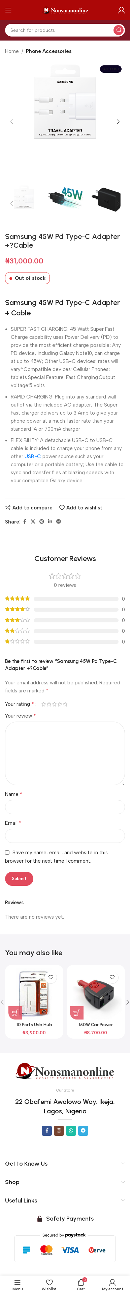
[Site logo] (65, 10)
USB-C (33, 456)
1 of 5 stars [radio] (43, 704)
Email (13, 823)
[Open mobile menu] (8, 10)
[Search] (65, 30)
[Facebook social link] (25, 522)
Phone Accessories (48, 51)
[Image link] (65, 1070)
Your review (20, 716)
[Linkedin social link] (50, 522)
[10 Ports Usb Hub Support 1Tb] (34, 994)
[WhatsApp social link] (71, 1131)
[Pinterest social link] (41, 522)
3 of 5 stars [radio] (54, 704)
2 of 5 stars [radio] (49, 704)
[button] (12, 121)
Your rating (19, 704)
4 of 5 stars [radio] (59, 704)
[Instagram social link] (59, 1131)
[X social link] (33, 522)
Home (12, 51)
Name (14, 794)
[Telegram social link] (58, 522)
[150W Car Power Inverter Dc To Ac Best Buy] (96, 994)
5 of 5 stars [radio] (65, 704)
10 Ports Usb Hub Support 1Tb (34, 1027)
